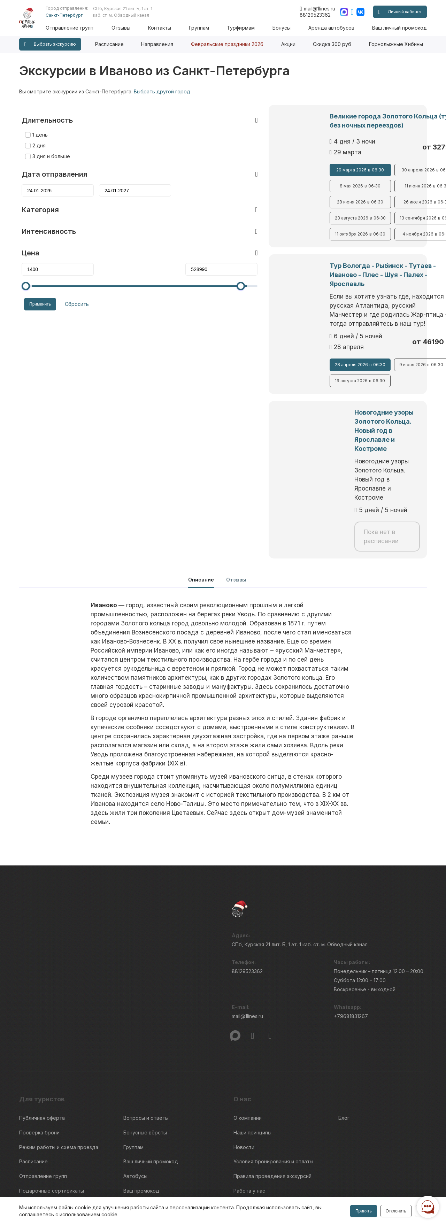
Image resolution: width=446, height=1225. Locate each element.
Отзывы (127, 28)
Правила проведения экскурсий (272, 1095)
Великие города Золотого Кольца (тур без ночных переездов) (310, 121)
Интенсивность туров (260, 1121)
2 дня (36, 135)
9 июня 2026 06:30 (373, 346)
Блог (343, 1043)
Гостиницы (136, 1121)
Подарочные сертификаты (51, 1108)
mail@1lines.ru (317, 9)
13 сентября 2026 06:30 (373, 218)
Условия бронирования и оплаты (273, 1082)
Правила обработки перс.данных (345, 1195)
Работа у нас (249, 1108)
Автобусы (135, 1095)
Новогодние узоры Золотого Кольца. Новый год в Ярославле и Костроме (308, 399)
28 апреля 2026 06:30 (276, 346)
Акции (288, 44)
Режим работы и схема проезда (58, 1069)
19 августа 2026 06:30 (277, 362)
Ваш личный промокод (399, 28)
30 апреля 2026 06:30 (373, 170)
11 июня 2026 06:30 (373, 186)
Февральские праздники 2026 (227, 44)
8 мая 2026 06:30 (276, 186)
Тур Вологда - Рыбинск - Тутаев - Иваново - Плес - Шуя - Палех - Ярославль (320, 270)
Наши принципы (252, 1056)
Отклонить (395, 1211)
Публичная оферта (42, 1043)
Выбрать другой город (162, 91)
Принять (363, 1211)
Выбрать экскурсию (50, 44)
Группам (203, 28)
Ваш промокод (141, 1108)
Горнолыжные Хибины (396, 44)
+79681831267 (351, 944)
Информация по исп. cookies (340, 1183)
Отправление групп (78, 28)
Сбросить (72, 292)
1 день (37, 124)
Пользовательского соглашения (53, 1192)
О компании (247, 1043)
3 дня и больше (49, 145)
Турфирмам (244, 28)
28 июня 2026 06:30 (276, 202)
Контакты (165, 28)
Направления (157, 44)
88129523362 (315, 15)
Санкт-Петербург (72, 15)
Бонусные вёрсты (145, 1056)
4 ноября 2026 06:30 (373, 234)
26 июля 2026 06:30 (373, 202)
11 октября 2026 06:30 (276, 234)
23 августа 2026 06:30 (276, 218)
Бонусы (284, 28)
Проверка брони (39, 1056)
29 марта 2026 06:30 (276, 170)
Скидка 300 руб (332, 44)
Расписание (109, 44)
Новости (243, 1069)
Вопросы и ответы (146, 1043)
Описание (201, 505)
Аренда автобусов (332, 28)
